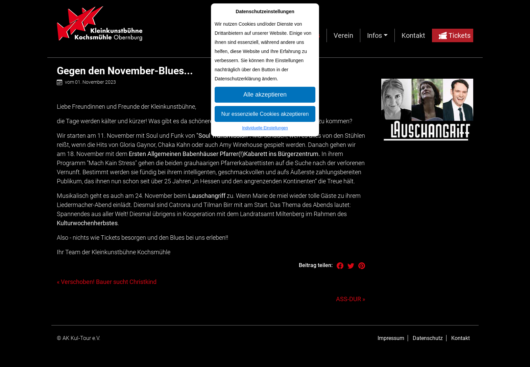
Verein (343, 35)
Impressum (391, 338)
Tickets (455, 35)
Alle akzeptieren (265, 94)
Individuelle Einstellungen (265, 128)
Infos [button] (374, 35)
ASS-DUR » (350, 299)
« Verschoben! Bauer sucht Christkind (106, 281)
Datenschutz (428, 338)
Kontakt (413, 35)
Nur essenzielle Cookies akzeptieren (265, 114)
